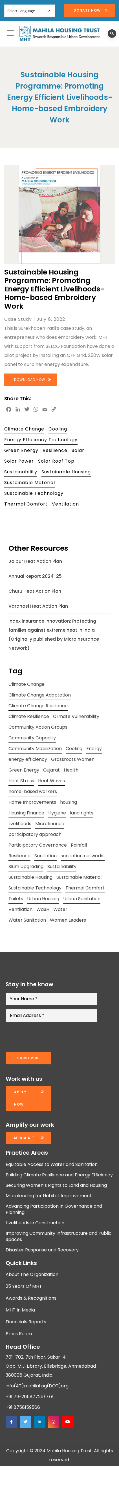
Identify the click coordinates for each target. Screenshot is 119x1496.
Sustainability (20, 472)
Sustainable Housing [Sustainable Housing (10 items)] (30, 877)
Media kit (24, 1137)
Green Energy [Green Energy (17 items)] (23, 770)
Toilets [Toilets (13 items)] (15, 898)
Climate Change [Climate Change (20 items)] (26, 684)
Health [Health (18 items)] (71, 770)
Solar (78, 450)
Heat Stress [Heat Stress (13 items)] (21, 780)
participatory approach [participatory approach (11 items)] (34, 834)
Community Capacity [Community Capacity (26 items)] (32, 738)
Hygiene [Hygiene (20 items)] (57, 813)
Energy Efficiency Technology (41, 439)
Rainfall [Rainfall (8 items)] (79, 845)
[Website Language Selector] (29, 11)
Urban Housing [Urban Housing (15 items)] (43, 898)
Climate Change (24, 429)
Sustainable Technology (33, 493)
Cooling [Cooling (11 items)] (74, 748)
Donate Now (87, 10)
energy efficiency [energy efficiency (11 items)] (27, 759)
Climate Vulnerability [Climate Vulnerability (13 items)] (76, 716)
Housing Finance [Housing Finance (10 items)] (26, 813)
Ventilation (65, 504)
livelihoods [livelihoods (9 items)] (19, 823)
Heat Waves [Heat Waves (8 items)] (51, 780)
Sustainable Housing (66, 472)
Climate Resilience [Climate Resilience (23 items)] (28, 716)
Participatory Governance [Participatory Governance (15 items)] (37, 845)
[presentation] (48, 1037)
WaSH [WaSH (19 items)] (42, 909)
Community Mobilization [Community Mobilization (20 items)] (35, 748)
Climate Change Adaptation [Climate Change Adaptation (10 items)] (39, 695)
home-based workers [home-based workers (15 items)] (32, 791)
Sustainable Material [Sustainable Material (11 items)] (79, 877)
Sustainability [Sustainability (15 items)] (61, 866)
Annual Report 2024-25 (35, 576)
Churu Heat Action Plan (34, 591)
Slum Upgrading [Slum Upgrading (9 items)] (25, 866)
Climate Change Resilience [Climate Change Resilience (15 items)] (38, 705)
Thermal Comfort (26, 504)
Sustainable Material (29, 482)
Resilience (55, 450)
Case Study (18, 319)
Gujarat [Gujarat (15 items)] (51, 770)
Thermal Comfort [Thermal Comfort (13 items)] (85, 888)
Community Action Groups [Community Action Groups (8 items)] (37, 727)
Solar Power (19, 461)
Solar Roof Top (56, 461)
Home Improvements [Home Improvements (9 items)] (32, 802)
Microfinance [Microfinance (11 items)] (49, 823)
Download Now (29, 379)
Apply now (20, 1098)
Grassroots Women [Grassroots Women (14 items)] (72, 759)
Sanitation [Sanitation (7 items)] (45, 856)
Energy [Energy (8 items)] (94, 748)
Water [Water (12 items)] (60, 909)
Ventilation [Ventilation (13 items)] (20, 909)
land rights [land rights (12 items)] (81, 813)
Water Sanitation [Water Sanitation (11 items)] (27, 920)
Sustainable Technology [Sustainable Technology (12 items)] (34, 888)
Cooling (58, 429)
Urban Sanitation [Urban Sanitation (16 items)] (81, 898)
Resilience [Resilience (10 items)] (19, 856)
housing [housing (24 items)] (68, 802)
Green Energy (21, 450)
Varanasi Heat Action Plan (38, 606)
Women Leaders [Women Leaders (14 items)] (68, 920)
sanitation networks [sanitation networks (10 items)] (83, 856)
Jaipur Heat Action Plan (35, 561)
